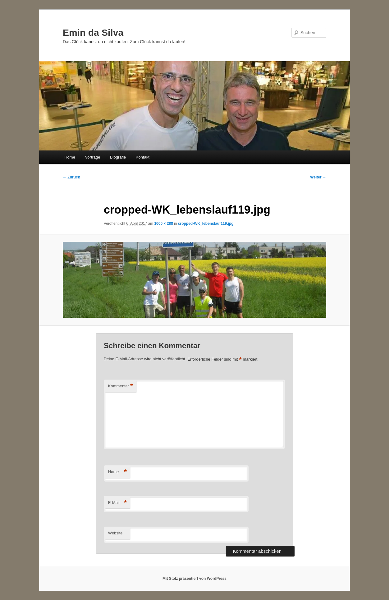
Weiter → (318, 177)
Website (115, 533)
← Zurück (71, 177)
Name (117, 472)
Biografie (118, 157)
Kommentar (120, 386)
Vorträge (92, 157)
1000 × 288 (163, 223)
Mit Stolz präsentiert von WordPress (194, 578)
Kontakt (142, 157)
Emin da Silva (93, 32)
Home (69, 157)
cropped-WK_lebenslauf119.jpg (206, 223)
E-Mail (117, 502)
